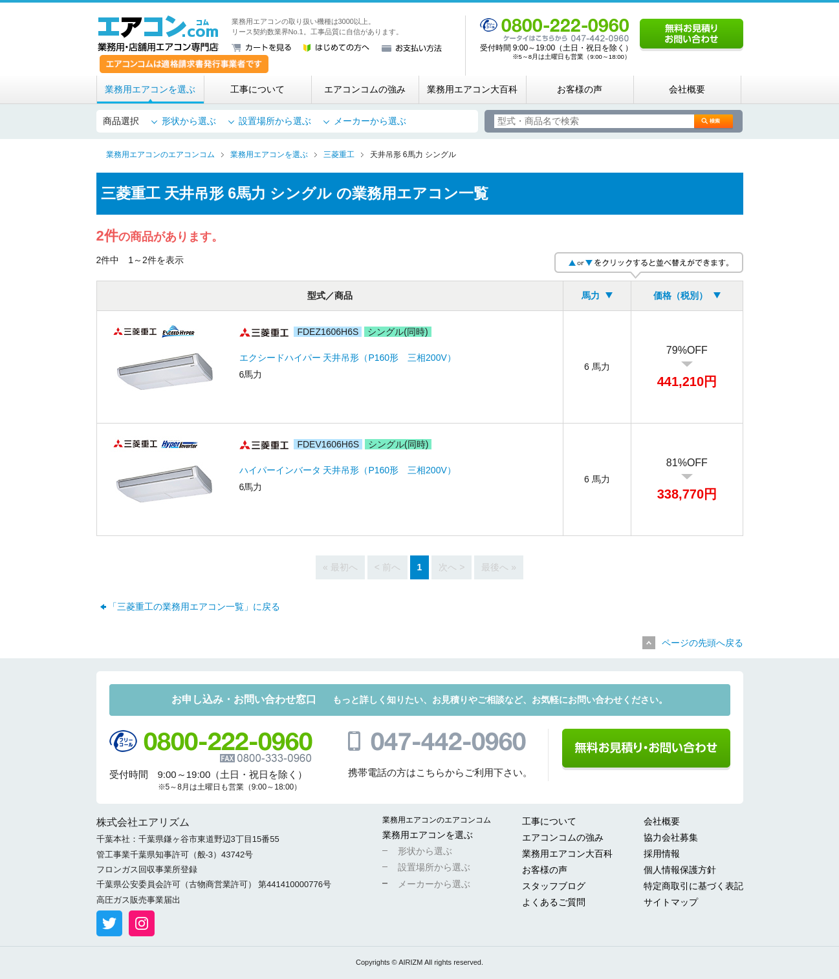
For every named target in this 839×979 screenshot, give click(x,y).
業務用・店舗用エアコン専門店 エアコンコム (158, 34)
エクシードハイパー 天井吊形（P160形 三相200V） (347, 357)
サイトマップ (671, 902)
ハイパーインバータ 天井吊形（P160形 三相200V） (347, 470)
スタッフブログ (553, 886)
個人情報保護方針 (680, 870)
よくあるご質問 (553, 902)
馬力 (591, 295)
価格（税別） (680, 295)
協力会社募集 (671, 837)
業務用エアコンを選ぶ (150, 89)
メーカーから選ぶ (370, 121)
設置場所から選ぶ (275, 121)
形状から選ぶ (189, 121)
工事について (257, 89)
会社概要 (687, 89)
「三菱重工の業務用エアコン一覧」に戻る (194, 606)
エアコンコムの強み (365, 89)
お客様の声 (579, 89)
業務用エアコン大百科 (472, 89)
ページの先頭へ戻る (702, 643)
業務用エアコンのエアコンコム (436, 819)
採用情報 (662, 853)
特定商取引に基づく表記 (693, 886)
